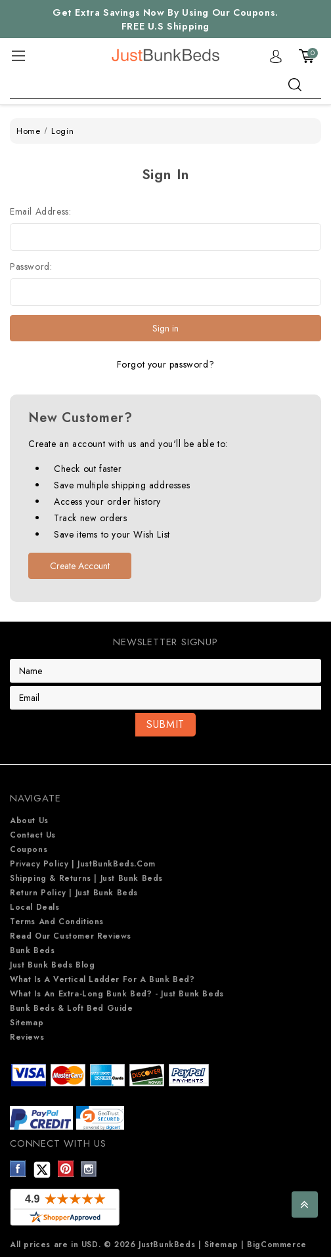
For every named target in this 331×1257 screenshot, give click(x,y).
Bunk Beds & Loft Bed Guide (71, 1008)
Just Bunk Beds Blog (52, 965)
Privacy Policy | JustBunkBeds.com (83, 864)
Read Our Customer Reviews (70, 936)
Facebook (18, 1169)
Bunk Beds (32, 950)
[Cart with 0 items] (307, 56)
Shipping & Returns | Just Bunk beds (86, 878)
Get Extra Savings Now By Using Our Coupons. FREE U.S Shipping (165, 19)
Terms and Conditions (57, 922)
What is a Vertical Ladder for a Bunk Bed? (102, 979)
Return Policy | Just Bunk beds (74, 893)
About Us (29, 820)
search (294, 84)
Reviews (27, 1037)
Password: (31, 266)
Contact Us (33, 835)
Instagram (89, 1169)
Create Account (80, 565)
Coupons (28, 849)
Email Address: (40, 211)
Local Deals (35, 907)
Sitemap (26, 1023)
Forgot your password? (166, 364)
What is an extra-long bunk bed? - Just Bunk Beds (117, 994)
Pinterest (66, 1169)
